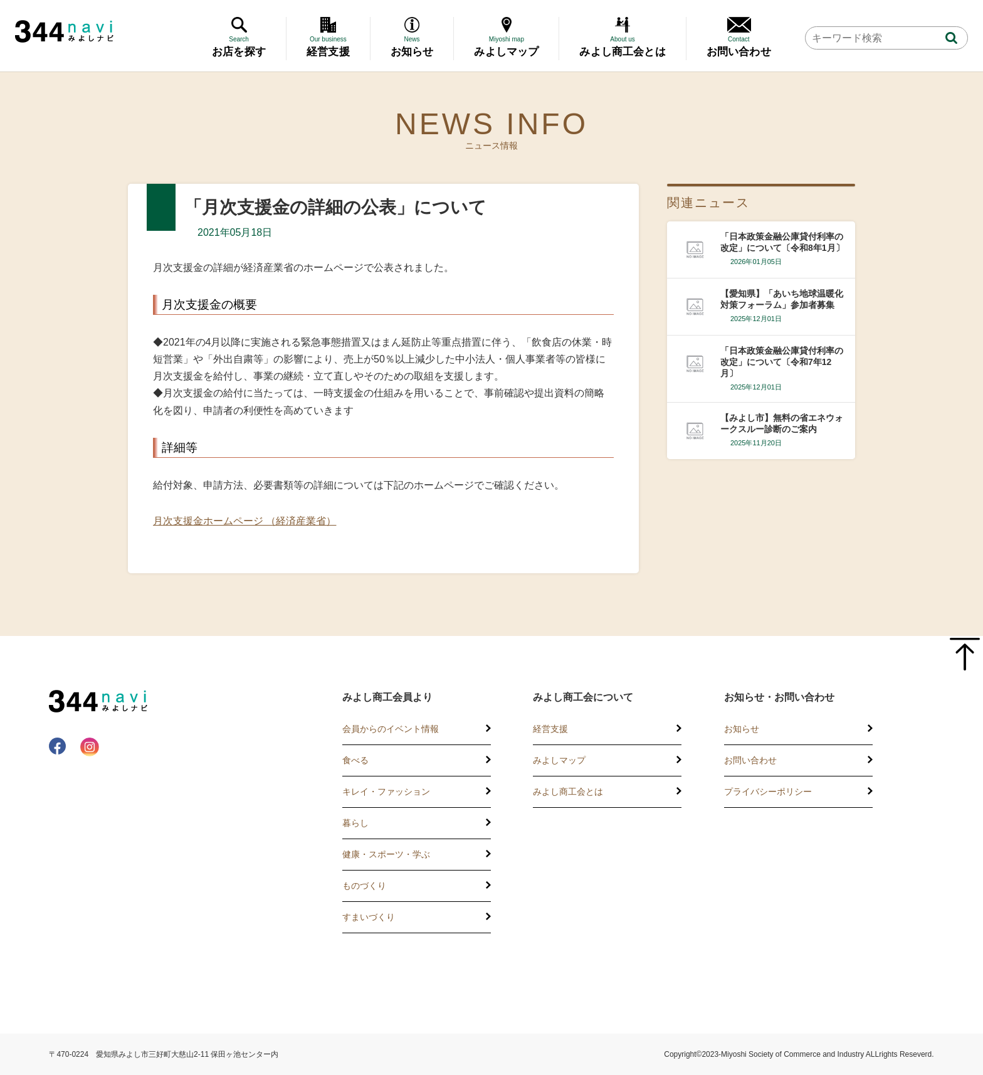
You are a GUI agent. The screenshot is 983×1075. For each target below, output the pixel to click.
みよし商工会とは (568, 791)
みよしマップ (559, 760)
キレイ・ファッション (386, 791)
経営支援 (550, 729)
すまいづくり (368, 917)
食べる (355, 760)
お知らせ (741, 729)
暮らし (355, 823)
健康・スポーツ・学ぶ (386, 854)
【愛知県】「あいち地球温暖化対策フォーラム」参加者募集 (781, 299)
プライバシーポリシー (768, 791)
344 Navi (64, 31)
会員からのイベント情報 (390, 729)
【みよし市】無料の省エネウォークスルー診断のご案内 (781, 423)
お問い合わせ (750, 760)
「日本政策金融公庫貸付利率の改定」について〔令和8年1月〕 (782, 242)
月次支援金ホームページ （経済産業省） (244, 521)
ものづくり (364, 886)
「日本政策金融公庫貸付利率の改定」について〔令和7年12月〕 (781, 362)
